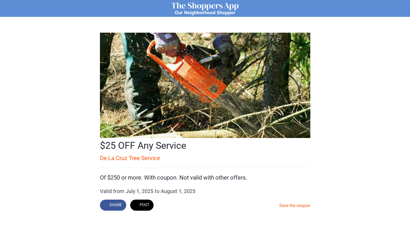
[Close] (10, 8)
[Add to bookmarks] (272, 205)
